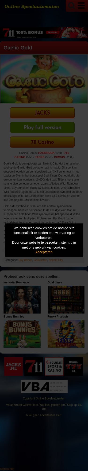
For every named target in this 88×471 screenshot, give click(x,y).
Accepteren (44, 252)
